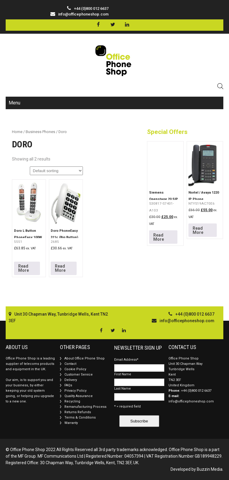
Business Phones (40, 131)
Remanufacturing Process (85, 407)
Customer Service (78, 374)
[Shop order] (56, 170)
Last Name (122, 389)
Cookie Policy (75, 369)
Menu (14, 103)
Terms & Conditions (80, 417)
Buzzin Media (209, 469)
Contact (70, 364)
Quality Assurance (78, 396)
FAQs (68, 385)
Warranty (71, 423)
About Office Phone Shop (84, 358)
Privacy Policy (75, 391)
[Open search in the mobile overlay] (220, 86)
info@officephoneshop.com (83, 14)
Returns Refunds (77, 412)
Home (17, 131)
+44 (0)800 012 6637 (196, 391)
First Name (122, 374)
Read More (23, 268)
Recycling (72, 401)
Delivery (70, 380)
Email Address (126, 360)
